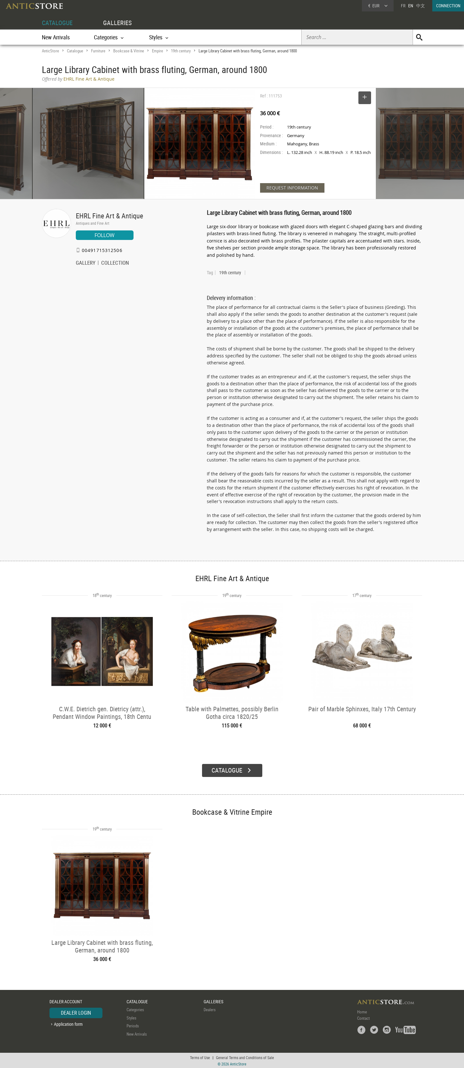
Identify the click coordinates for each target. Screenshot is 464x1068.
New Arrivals (56, 37)
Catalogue (75, 51)
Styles (131, 1017)
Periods (133, 1025)
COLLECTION (115, 263)
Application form (68, 1023)
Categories (135, 1009)
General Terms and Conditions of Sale (245, 1056)
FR (403, 6)
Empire (157, 51)
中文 (420, 6)
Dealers (210, 1009)
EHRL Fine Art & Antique (109, 215)
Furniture (98, 51)
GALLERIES (117, 22)
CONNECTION (448, 6)
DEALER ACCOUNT (65, 1001)
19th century (181, 51)
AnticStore (50, 51)
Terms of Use (200, 1056)
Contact (363, 1017)
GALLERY (85, 263)
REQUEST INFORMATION (292, 188)
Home (362, 1011)
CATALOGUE (57, 22)
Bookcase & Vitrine (128, 51)
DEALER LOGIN (76, 1012)
